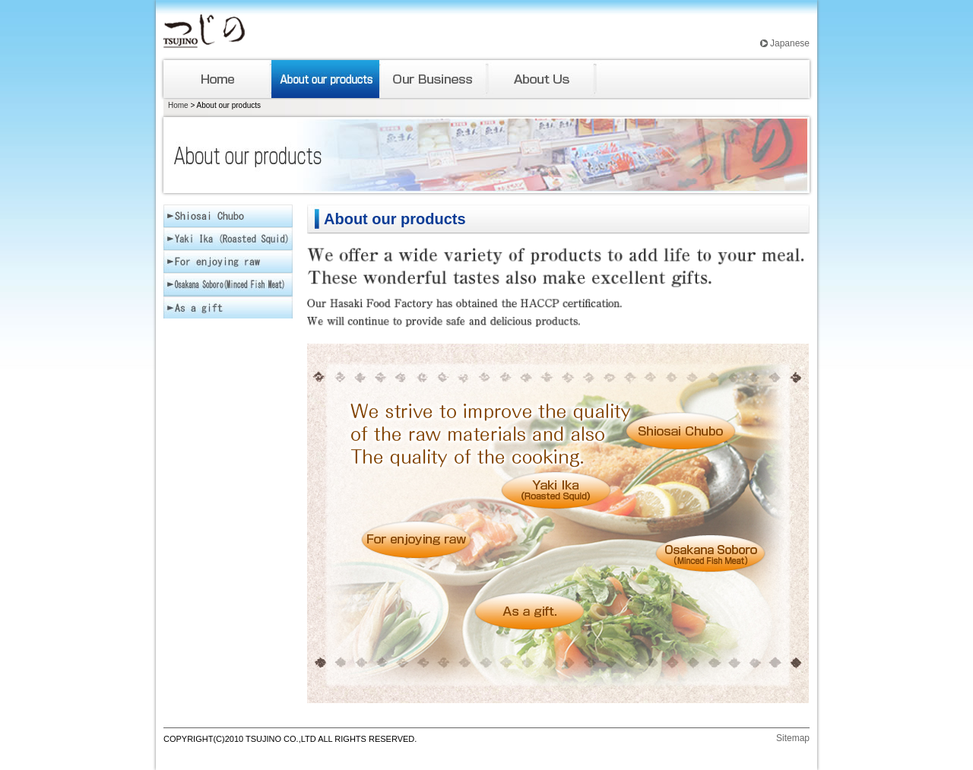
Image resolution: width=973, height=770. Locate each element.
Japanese (790, 43)
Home (178, 105)
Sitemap (793, 738)
